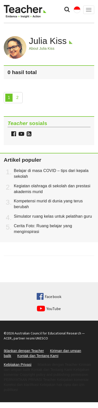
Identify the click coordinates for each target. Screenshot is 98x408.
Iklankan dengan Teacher (24, 351)
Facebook (49, 296)
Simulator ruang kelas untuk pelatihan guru (53, 216)
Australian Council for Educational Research (48, 333)
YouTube (49, 308)
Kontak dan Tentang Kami (38, 356)
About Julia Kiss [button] (42, 48)
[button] (28, 134)
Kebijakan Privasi (17, 365)
